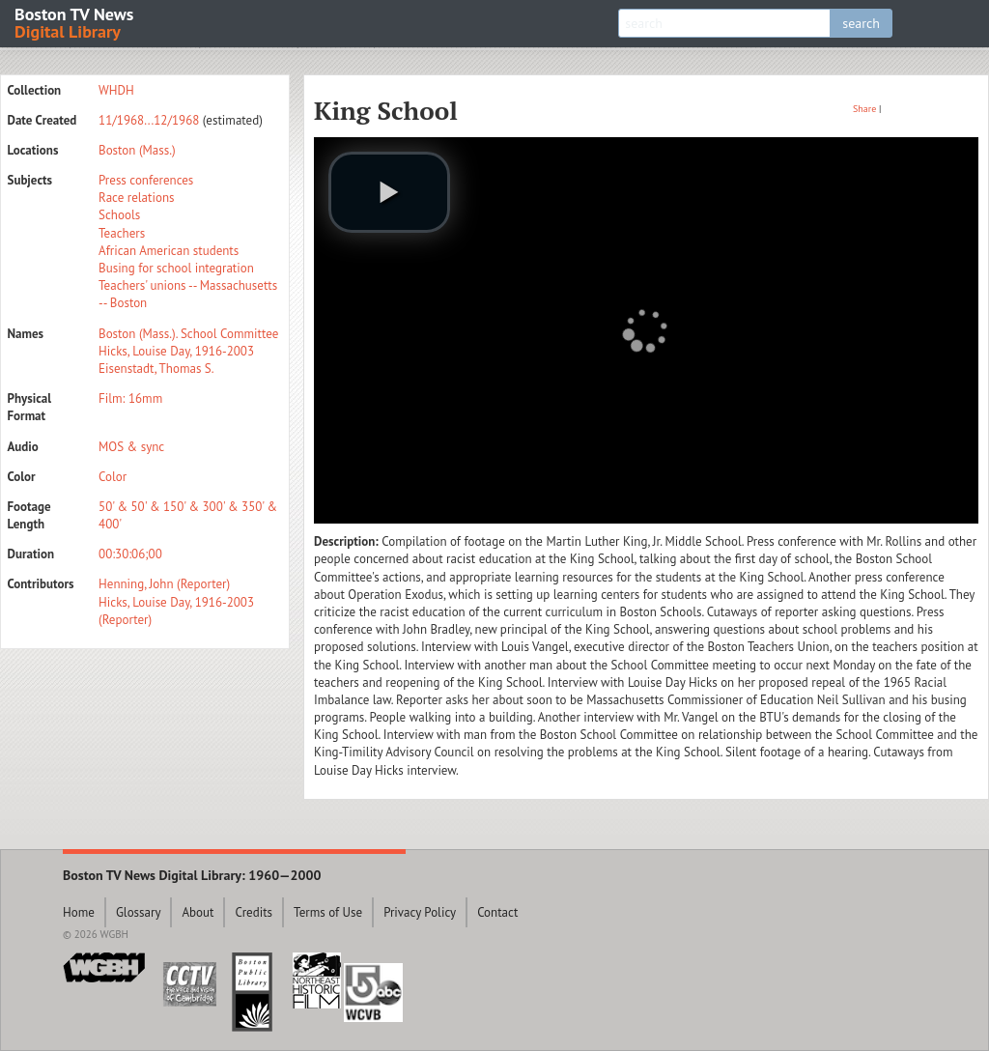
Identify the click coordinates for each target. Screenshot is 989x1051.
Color (113, 477)
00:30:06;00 (130, 554)
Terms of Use (328, 912)
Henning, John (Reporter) (164, 584)
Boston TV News (75, 22)
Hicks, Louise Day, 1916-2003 (176, 351)
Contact (497, 912)
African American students (169, 250)
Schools (119, 215)
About (197, 912)
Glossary (138, 912)
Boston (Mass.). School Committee (188, 334)
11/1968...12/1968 (149, 120)
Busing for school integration (176, 268)
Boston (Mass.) (137, 150)
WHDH (116, 90)
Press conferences (146, 180)
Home (79, 912)
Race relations (136, 197)
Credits (253, 912)
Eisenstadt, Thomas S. (156, 368)
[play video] (389, 192)
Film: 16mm (130, 398)
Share (864, 108)
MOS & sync (131, 447)
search (861, 23)
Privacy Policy (419, 912)
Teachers (122, 233)
